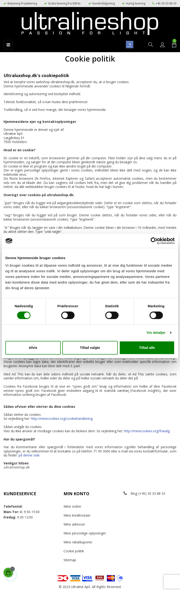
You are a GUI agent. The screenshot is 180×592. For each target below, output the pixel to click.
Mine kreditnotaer (77, 515)
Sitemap (70, 560)
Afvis (33, 348)
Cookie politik (74, 551)
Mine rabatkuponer (78, 542)
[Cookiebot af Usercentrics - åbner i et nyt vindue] (154, 240)
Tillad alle (147, 348)
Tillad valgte (90, 348)
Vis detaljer (156, 333)
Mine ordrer (72, 506)
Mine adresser (74, 524)
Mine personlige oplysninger (85, 533)
